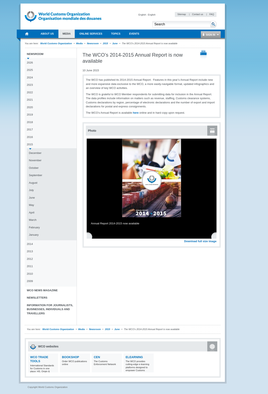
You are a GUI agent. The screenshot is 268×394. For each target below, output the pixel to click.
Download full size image (200, 241)
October (34, 167)
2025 (30, 70)
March (32, 219)
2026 (30, 62)
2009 (30, 281)
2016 (30, 137)
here (135, 112)
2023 (30, 84)
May (31, 205)
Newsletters (37, 297)
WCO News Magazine (42, 290)
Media (79, 43)
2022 (30, 92)
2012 (30, 258)
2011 (30, 266)
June (115, 43)
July (31, 190)
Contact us (198, 14)
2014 (30, 244)
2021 (30, 99)
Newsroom (93, 43)
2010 (30, 273)
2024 (30, 77)
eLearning (134, 357)
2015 (105, 43)
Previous (90, 236)
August (33, 182)
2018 (30, 122)
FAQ (211, 14)
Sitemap (181, 14)
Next (216, 236)
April (31, 212)
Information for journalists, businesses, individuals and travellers (50, 309)
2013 (30, 251)
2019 (30, 114)
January (34, 234)
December (35, 153)
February (34, 227)
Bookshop (70, 357)
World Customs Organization (56, 43)
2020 (30, 107)
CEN (97, 357)
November (35, 160)
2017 (30, 129)
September (35, 175)
